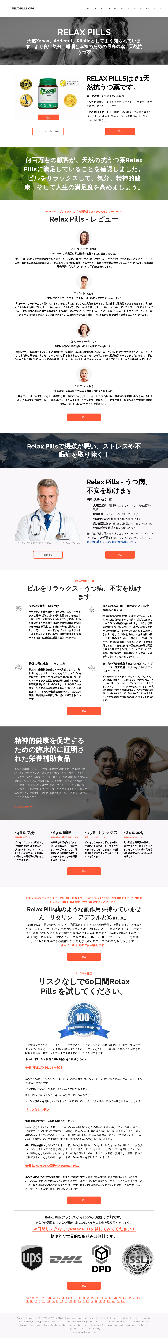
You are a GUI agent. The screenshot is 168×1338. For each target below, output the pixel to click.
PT (76, 1298)
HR (70, 1301)
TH (43, 1301)
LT (66, 1301)
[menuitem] (88, 8)
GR (134, 1298)
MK (109, 1301)
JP (72, 1298)
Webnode (92, 1332)
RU (58, 1298)
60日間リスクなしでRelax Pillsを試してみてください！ (83, 1229)
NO (61, 1301)
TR (101, 1298)
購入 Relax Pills (67, 637)
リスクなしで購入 (37, 1109)
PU (118, 1301)
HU (129, 1298)
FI (39, 1301)
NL (97, 1298)
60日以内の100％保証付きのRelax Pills (52, 1165)
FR (67, 1298)
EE (87, 1301)
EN (49, 1298)
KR (110, 1298)
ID (36, 1301)
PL (92, 1298)
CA (79, 1301)
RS (75, 1301)
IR (84, 1298)
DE (54, 1298)
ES (63, 1298)
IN (96, 1301)
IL (57, 1301)
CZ (106, 1298)
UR (100, 1301)
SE (124, 1298)
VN (115, 1298)
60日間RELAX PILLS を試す (44, 1067)
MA (123, 1301)
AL (113, 1301)
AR (120, 1298)
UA (53, 1301)
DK (31, 1301)
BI (104, 1301)
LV (92, 1301)
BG (48, 1301)
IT (80, 1298)
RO (138, 1298)
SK (27, 1301)
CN (88, 1298)
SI (84, 1301)
